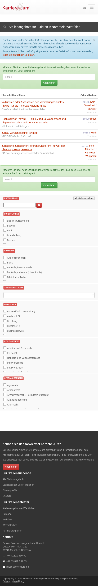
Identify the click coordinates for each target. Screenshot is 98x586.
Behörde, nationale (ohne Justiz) (24, 272)
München (90, 149)
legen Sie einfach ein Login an (18, 54)
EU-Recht (12, 353)
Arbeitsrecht (13, 390)
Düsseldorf (89, 105)
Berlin (92, 145)
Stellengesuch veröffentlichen (18, 484)
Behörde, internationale (19, 267)
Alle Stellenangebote (83, 198)
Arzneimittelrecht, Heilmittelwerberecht (28, 395)
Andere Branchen (16, 257)
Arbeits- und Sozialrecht (20, 348)
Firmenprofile (10, 490)
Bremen (11, 240)
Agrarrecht (13, 385)
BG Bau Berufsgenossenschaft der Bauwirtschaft (28, 153)
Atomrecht (13, 404)
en (84, 8)
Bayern (11, 225)
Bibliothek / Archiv (16, 277)
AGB (61, 578)
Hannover (90, 152)
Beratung (12, 321)
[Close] (94, 40)
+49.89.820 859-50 (16, 555)
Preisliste (7, 519)
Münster (92, 108)
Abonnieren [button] (11, 466)
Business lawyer (15, 330)
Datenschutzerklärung (13, 581)
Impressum (71, 578)
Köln (93, 102)
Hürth (93, 132)
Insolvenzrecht (15, 362)
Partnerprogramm (12, 530)
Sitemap (7, 496)
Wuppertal (90, 156)
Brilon (93, 118)
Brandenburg (14, 235)
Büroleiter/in (13, 326)
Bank (10, 262)
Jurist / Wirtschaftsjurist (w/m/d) (20, 132)
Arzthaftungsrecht (17, 399)
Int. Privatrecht (15, 367)
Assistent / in (14, 316)
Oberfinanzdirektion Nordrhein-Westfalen (23, 109)
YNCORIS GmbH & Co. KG (16, 136)
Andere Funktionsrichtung (21, 311)
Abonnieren (49, 82)
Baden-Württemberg (18, 220)
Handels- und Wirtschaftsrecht (23, 358)
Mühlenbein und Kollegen (15, 126)
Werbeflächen (10, 525)
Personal (7, 514)
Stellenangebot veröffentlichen (19, 508)
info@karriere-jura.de (17, 566)
